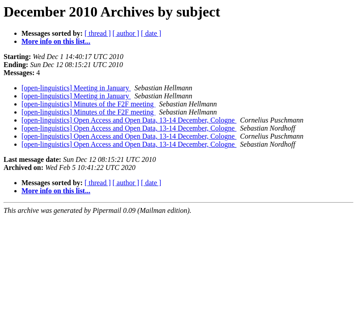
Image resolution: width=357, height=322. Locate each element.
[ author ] (126, 33)
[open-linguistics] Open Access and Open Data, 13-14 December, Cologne (129, 120)
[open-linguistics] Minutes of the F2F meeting (88, 104)
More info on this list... (55, 41)
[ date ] (151, 33)
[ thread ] (98, 33)
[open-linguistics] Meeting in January (76, 88)
